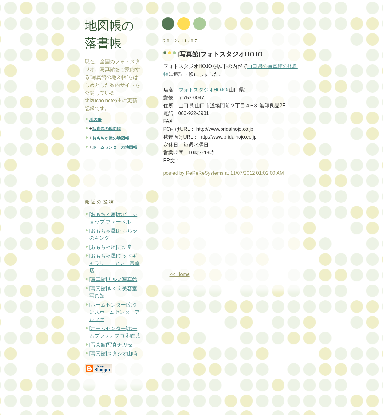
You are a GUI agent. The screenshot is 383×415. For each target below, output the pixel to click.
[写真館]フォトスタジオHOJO (220, 54)
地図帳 (95, 119)
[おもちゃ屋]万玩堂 (110, 247)
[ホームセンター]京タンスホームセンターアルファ (114, 312)
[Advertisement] (216, 226)
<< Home (180, 274)
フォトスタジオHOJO (202, 89)
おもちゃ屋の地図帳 (110, 138)
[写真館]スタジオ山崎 (113, 353)
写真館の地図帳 (106, 128)
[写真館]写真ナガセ (110, 344)
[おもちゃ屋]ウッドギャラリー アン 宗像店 (114, 263)
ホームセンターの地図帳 (114, 147)
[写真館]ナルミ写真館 (113, 279)
